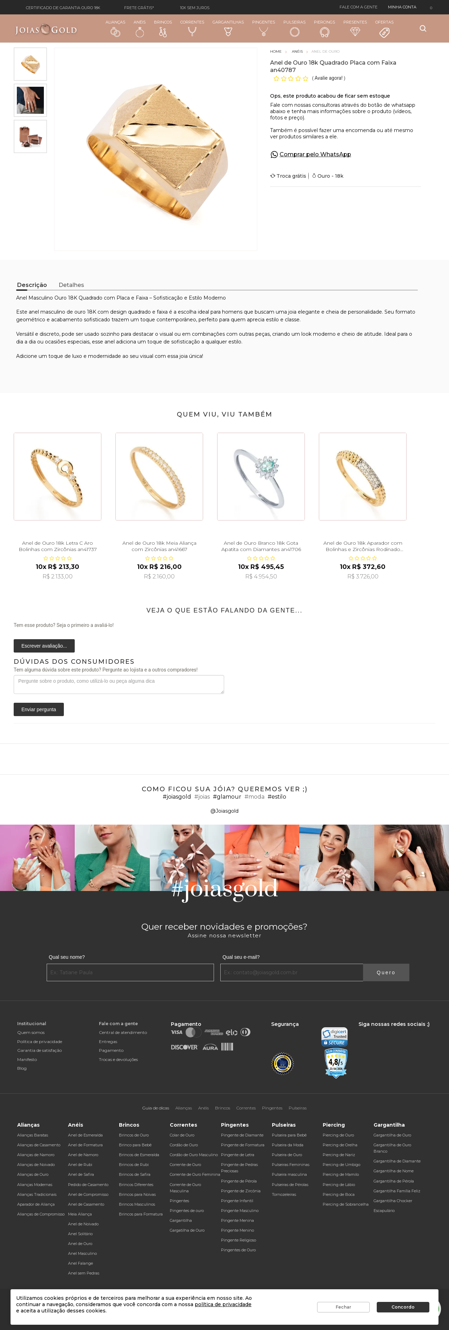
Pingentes (263, 28)
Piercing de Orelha (340, 1144)
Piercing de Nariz (339, 1154)
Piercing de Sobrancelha (346, 1204)
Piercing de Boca (339, 1194)
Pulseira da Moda (287, 1144)
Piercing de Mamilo (341, 1174)
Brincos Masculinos (137, 1204)
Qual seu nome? (67, 957)
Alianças (115, 28)
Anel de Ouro (80, 1243)
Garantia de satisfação (39, 1050)
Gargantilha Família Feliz (397, 1190)
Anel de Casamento (86, 1204)
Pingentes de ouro (187, 1210)
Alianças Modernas (34, 1184)
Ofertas (384, 29)
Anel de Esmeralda (85, 1135)
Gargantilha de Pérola (394, 1181)
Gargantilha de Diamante (397, 1161)
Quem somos (31, 1032)
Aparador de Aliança (36, 1204)
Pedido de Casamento (88, 1184)
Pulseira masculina (289, 1174)
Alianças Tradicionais (36, 1194)
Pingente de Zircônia (241, 1190)
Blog (22, 1068)
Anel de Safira (81, 1174)
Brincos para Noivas (137, 1194)
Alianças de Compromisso (41, 1214)
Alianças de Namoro (35, 1154)
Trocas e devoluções (118, 1059)
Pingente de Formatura (242, 1144)
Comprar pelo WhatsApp (315, 154)
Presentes (355, 28)
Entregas (108, 1041)
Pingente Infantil (237, 1200)
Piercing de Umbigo (341, 1164)
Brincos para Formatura (141, 1214)
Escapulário (384, 1210)
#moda (254, 796)
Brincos (163, 28)
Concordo (403, 1307)
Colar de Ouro (182, 1135)
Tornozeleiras (284, 1194)
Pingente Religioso (238, 1240)
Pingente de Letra (237, 1154)
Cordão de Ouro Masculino (194, 1154)
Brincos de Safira (134, 1174)
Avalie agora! (329, 78)
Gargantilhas (228, 28)
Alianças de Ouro (32, 1174)
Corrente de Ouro (185, 1164)
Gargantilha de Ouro (392, 1135)
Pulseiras (294, 29)
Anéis (140, 28)
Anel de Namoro (83, 1154)
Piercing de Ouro (338, 1135)
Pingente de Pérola (239, 1181)
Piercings (324, 28)
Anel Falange (80, 1263)
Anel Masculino (82, 1253)
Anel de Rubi (80, 1164)
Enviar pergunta (38, 709)
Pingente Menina (237, 1220)
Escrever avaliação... (44, 646)
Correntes (192, 28)
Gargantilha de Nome (394, 1170)
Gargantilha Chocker (393, 1200)
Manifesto (27, 1059)
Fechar (343, 1307)
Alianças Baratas (32, 1135)
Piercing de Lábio (339, 1184)
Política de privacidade (39, 1041)
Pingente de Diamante (242, 1135)
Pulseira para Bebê (289, 1135)
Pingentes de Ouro (238, 1249)
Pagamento (111, 1050)
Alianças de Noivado (36, 1164)
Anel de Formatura (85, 1144)
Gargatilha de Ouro (187, 1230)
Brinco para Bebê (135, 1144)
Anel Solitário (80, 1233)
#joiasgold (177, 796)
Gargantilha (181, 1220)
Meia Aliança (80, 1214)
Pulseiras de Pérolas (290, 1184)
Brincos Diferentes (136, 1184)
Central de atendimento (123, 1032)
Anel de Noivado (83, 1223)
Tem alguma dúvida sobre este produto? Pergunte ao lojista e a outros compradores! (105, 670)
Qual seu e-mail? (241, 957)
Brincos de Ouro (134, 1135)
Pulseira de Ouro (287, 1154)
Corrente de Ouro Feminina (195, 1174)
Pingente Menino (237, 1230)
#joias (202, 796)
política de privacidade (223, 1304)
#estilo (277, 796)
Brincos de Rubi (134, 1164)
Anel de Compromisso (88, 1194)
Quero (386, 972)
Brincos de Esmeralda (139, 1154)
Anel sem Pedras (83, 1273)
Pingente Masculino (240, 1210)
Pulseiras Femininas (290, 1164)
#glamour (227, 796)
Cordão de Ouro (184, 1144)
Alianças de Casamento (38, 1144)
